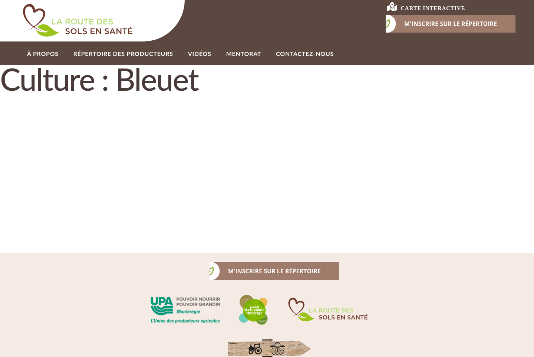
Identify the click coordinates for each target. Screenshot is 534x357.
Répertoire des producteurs (123, 53)
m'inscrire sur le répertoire (265, 271)
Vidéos (199, 53)
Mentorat (243, 53)
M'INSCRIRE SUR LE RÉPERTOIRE (441, 24)
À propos (43, 53)
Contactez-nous (305, 53)
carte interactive (426, 6)
